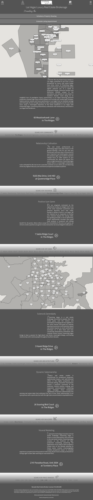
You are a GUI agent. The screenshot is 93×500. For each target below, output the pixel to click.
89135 (46, 251)
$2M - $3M (35, 480)
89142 (67, 251)
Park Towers (22, 193)
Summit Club (9, 135)
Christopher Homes (30, 422)
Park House (13, 193)
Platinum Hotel (32, 193)
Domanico (41, 422)
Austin (12, 422)
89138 (52, 251)
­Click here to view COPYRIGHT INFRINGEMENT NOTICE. (44, 492)
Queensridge (58, 135)
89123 (10, 251)
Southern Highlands (46, 135)
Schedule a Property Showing (46, 16)
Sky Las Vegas (72, 193)
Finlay (66, 422)
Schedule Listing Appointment (46, 21)
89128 (21, 251)
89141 (62, 251)
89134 (41, 251)
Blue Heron (19, 422)
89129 (26, 251)
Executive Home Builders (54, 422)
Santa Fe (74, 364)
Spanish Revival (83, 364)
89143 (72, 251)
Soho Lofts (82, 193)
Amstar (6, 422)
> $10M (75, 480)
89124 (16, 251)
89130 (31, 251)
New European (65, 364)
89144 (77, 251)
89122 (5, 251)
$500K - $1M (19, 480)
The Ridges (19, 135)
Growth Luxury (74, 422)
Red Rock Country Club (84, 135)
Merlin (89, 422)
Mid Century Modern (36, 364)
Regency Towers (61, 193)
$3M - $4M (43, 480)
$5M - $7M (59, 480)
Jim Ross (83, 422)
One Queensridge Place (46, 193)
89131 (36, 251)
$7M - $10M (68, 480)
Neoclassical (54, 364)
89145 (83, 251)
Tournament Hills (70, 135)
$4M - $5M (51, 480)
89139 (57, 251)
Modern (46, 364)
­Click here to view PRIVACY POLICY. (63, 492)
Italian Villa (13, 364)
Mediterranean (23, 364)
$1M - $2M (28, 480)
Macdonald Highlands (31, 135)
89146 (88, 251)
